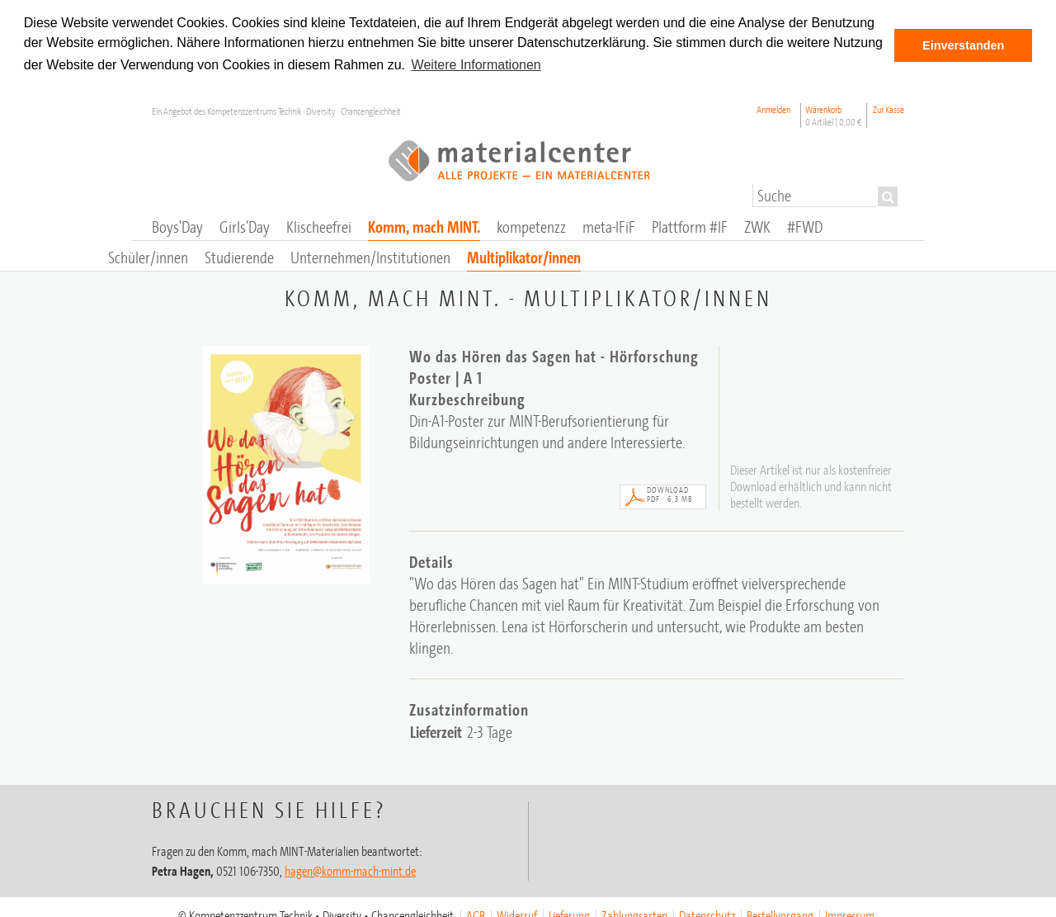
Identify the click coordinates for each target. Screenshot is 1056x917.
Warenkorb (833, 114)
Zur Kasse (888, 108)
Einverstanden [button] (963, 45)
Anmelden (773, 108)
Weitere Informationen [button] (476, 65)
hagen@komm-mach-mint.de (350, 870)
